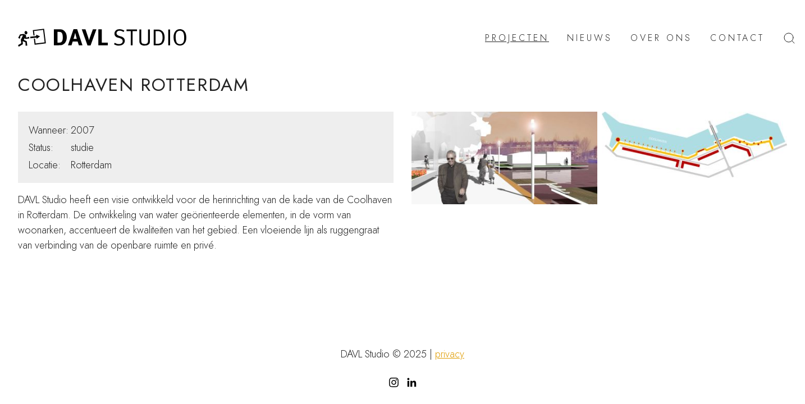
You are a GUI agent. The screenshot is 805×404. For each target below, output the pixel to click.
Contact (737, 38)
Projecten (517, 38)
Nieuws (589, 38)
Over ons (661, 38)
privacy (449, 354)
